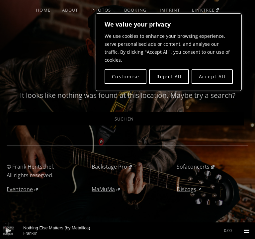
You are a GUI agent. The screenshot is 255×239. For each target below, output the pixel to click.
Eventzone (22, 189)
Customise (125, 76)
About (70, 10)
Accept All (212, 76)
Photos (101, 10)
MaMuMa (106, 189)
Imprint (170, 10)
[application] (127, 230)
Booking (135, 10)
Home (43, 10)
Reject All (169, 76)
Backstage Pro (112, 166)
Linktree (205, 10)
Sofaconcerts (195, 166)
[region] (169, 52)
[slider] (127, 230)
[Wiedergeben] (8, 230)
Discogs (189, 189)
